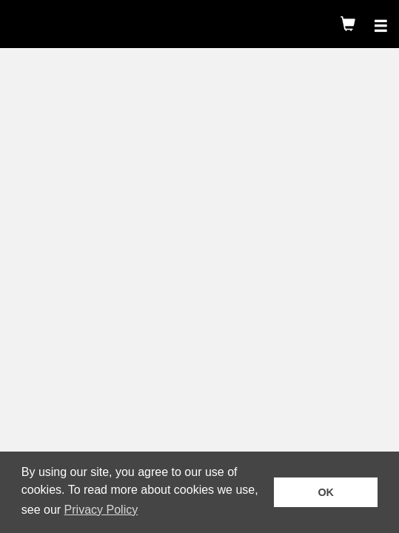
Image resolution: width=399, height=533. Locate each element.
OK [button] (326, 492)
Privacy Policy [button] (101, 509)
